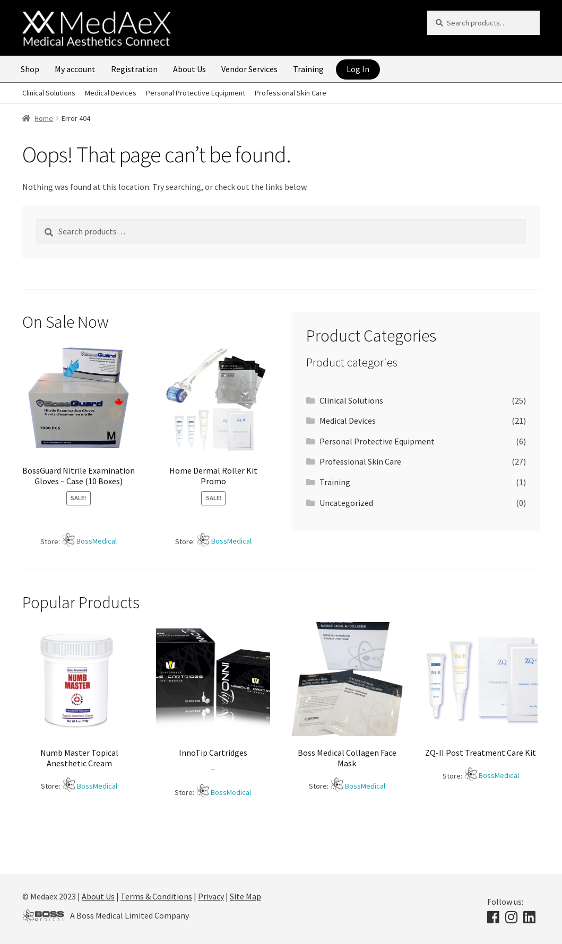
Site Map (245, 896)
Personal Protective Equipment (195, 93)
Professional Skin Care (290, 93)
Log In (358, 69)
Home (43, 118)
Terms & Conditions (156, 896)
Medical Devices (110, 93)
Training (308, 69)
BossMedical (96, 541)
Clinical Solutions (48, 93)
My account (75, 69)
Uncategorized (346, 502)
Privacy (211, 896)
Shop (30, 69)
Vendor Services (249, 69)
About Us (189, 69)
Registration (134, 69)
